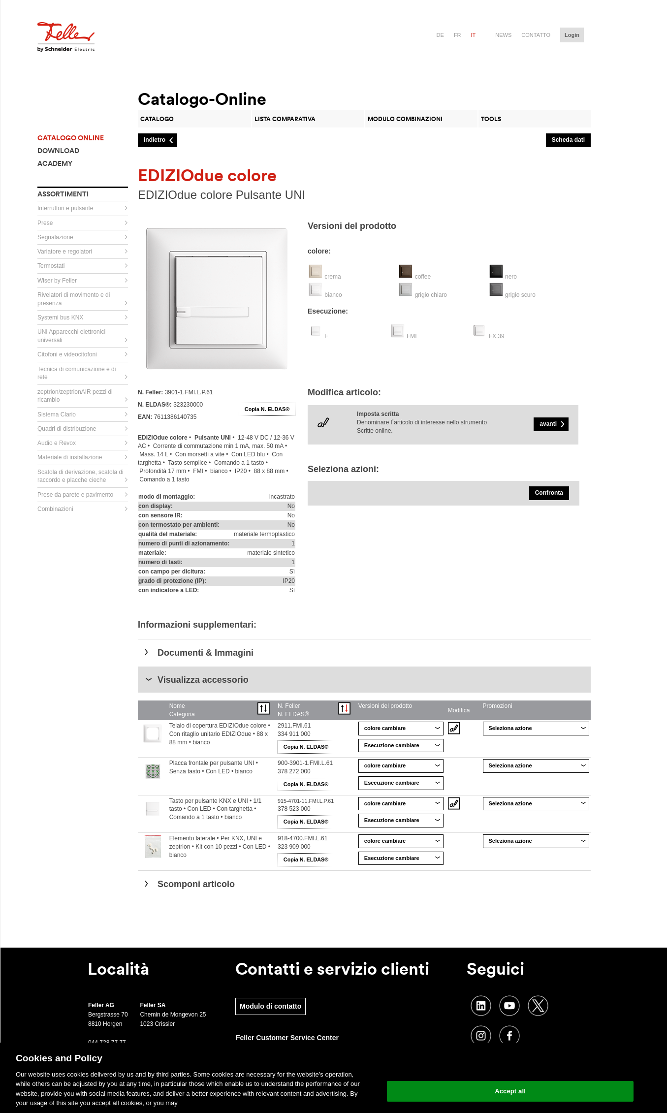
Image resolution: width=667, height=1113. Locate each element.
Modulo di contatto (270, 1006)
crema (332, 276)
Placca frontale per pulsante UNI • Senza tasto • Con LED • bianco (213, 767)
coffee (423, 276)
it (473, 35)
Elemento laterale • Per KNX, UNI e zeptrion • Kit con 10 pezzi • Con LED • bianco (219, 847)
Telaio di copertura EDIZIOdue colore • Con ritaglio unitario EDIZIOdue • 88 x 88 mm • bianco (219, 734)
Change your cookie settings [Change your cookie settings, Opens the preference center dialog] (510, 1066)
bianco (333, 294)
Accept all (510, 1091)
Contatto (535, 35)
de (440, 35)
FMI (412, 336)
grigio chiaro (431, 294)
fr (457, 35)
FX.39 (497, 336)
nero (511, 276)
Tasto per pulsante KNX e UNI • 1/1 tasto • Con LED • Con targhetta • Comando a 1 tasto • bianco (215, 809)
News (503, 35)
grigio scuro (520, 294)
